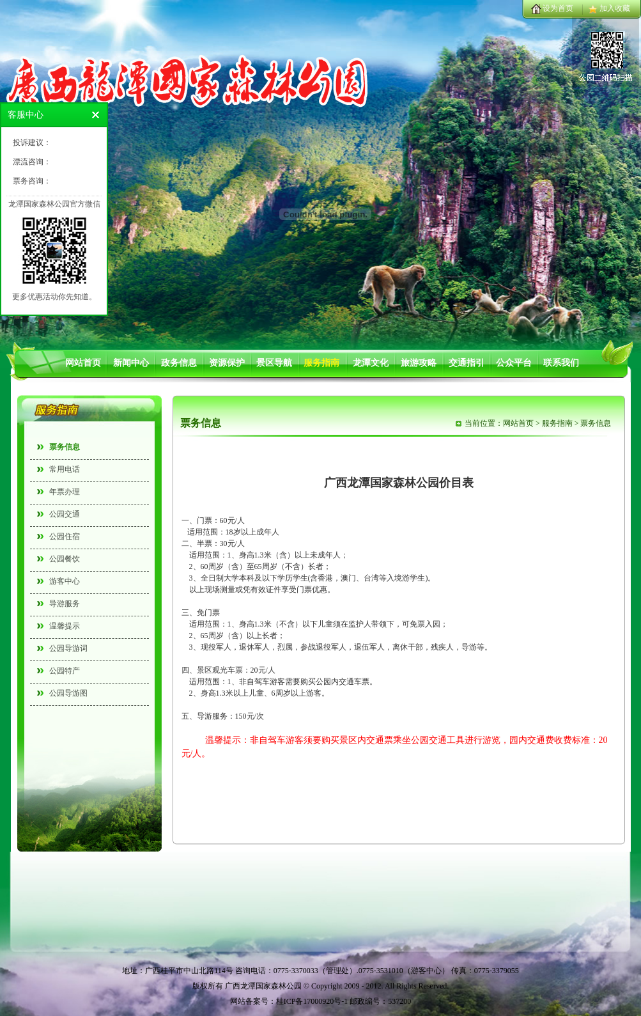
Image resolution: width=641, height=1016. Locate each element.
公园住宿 (64, 536)
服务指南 (321, 363)
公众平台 (514, 363)
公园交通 (64, 514)
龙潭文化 (371, 363)
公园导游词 (68, 648)
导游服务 (64, 603)
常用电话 (64, 469)
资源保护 (227, 363)
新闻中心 (131, 363)
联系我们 (561, 363)
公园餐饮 (64, 558)
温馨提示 (64, 625)
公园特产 (64, 670)
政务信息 (179, 363)
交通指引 (466, 363)
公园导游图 (68, 693)
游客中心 (64, 581)
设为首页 (558, 8)
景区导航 (274, 363)
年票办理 (64, 491)
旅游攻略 (418, 363)
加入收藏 (614, 8)
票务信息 (64, 446)
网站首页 (83, 363)
